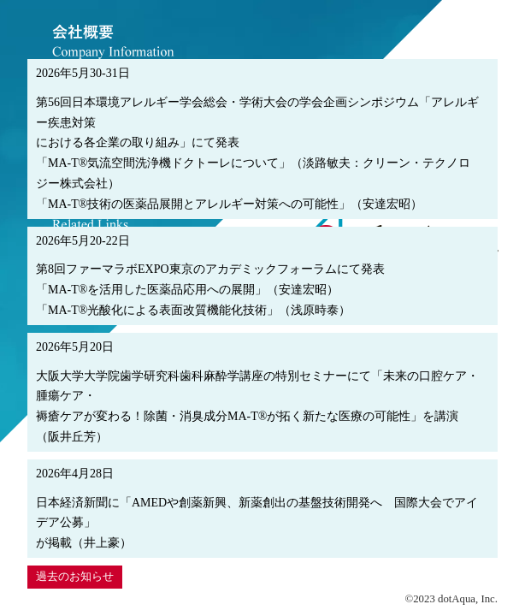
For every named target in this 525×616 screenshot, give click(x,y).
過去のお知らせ (75, 577)
